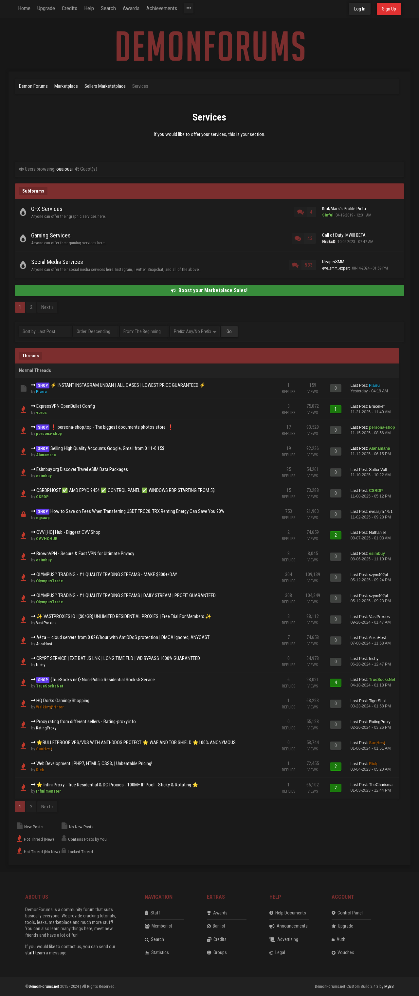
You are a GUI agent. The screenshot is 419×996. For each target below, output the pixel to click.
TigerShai (377, 701)
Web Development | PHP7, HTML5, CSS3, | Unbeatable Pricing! (94, 763)
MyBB (389, 986)
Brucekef (376, 406)
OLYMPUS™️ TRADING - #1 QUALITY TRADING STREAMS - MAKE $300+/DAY (106, 574)
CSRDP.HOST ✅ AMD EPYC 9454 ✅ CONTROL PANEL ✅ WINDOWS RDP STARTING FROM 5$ (125, 490)
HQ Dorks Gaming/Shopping (62, 701)
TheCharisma (380, 784)
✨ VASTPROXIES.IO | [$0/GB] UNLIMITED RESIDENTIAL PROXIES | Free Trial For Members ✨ (123, 616)
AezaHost (44, 643)
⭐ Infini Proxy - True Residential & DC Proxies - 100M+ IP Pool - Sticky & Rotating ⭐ (117, 785)
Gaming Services (51, 235)
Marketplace (66, 86)
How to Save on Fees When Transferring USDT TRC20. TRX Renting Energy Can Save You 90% (137, 511)
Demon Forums (33, 86)
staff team (35, 952)
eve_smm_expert (336, 268)
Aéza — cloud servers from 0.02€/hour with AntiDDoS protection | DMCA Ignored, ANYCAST (123, 637)
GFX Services (47, 208)
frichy (40, 664)
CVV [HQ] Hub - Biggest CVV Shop (68, 532)
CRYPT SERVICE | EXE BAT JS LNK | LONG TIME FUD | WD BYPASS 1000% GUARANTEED (118, 658)
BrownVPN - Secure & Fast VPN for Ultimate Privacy (85, 553)
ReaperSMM (333, 261)
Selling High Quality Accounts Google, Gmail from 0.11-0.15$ (107, 448)
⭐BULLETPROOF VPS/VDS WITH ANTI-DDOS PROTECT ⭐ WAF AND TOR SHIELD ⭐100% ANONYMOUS (136, 742)
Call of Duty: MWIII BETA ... (346, 235)
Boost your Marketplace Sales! (209, 290)
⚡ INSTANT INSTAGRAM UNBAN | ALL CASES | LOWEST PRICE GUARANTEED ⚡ (128, 385)
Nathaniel (377, 532)
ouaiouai (64, 169)
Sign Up (389, 8)
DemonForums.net (44, 986)
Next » (47, 307)
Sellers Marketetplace (105, 86)
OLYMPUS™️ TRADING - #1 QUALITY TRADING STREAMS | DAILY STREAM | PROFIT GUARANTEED (126, 595)
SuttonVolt (378, 469)
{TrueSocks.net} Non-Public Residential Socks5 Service (102, 680)
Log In (359, 8)
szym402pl (378, 575)
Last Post (359, 385)
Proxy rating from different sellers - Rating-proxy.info (86, 721)
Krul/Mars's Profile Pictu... (345, 208)
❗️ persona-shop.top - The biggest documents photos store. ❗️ (112, 427)
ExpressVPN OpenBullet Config (65, 406)
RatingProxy (46, 727)
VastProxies (46, 622)
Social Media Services (57, 261)
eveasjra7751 (380, 511)
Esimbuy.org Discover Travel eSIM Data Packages (82, 469)
